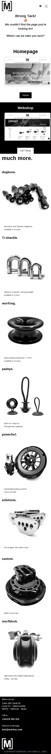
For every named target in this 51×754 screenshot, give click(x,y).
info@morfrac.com (12, 729)
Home (25, 95)
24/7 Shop (25, 150)
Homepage (25, 51)
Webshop (25, 108)
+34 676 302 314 (10, 719)
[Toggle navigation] (46, 6)
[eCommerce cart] (40, 6)
